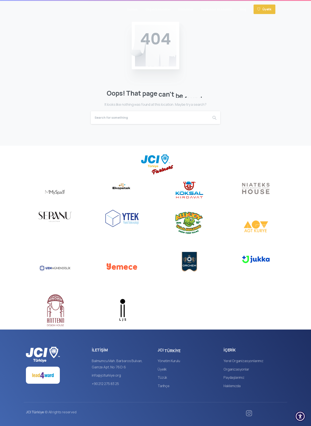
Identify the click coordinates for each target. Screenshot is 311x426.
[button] (300, 416)
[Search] (150, 117)
